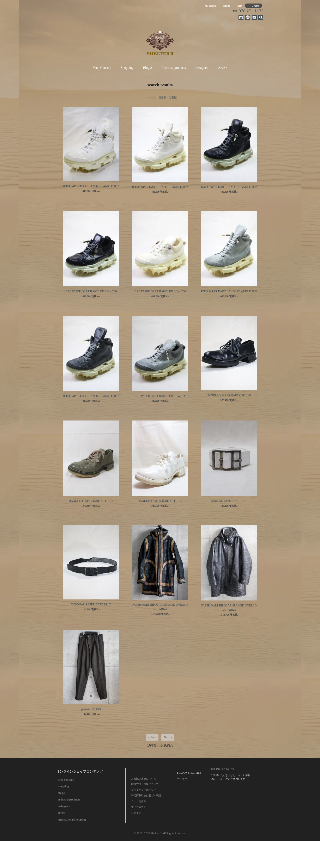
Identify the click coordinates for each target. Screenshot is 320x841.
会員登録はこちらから (223, 769)
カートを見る (138, 801)
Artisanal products (173, 67)
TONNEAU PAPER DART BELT (229, 501)
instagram (64, 806)
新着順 (173, 97)
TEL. (248, 11)
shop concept (65, 779)
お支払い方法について (143, 778)
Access (222, 67)
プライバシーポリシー (143, 790)
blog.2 (61, 793)
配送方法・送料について (144, 784)
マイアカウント (140, 807)
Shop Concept (102, 67)
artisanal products (69, 799)
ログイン (136, 812)
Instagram (202, 67)
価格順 (162, 97)
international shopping (72, 819)
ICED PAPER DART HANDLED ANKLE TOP (91, 186)
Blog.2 (147, 67)
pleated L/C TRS (91, 709)
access (61, 812)
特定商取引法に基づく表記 (146, 795)
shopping (63, 786)
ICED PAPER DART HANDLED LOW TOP (91, 291)
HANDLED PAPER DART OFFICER (229, 395)
